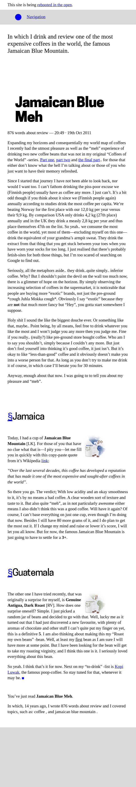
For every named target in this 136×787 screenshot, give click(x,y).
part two (63, 159)
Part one (47, 159)
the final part (89, 159)
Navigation (36, 16)
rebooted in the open (54, 4)
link (44, 460)
